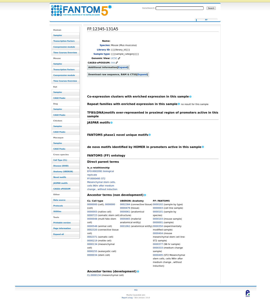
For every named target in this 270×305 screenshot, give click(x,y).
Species (104, 45)
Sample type (101, 54)
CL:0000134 (94, 275)
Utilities (57, 211)
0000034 (92, 255)
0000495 (158, 255)
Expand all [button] (58, 234)
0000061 (125, 211)
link (113, 62)
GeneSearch (148, 8)
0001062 (125, 226)
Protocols (58, 206)
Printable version (62, 223)
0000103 (158, 218)
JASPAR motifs (60, 183)
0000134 (92, 244)
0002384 (125, 204)
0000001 (158, 222)
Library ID (103, 49)
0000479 (125, 208)
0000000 (92, 204)
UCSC (114, 58)
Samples (57, 35)
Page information (62, 228)
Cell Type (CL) (60, 160)
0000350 (158, 226)
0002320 (92, 229)
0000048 (92, 218)
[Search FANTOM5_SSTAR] (180, 8)
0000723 (92, 215)
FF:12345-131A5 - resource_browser (79, 8)
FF (206, 20)
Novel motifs (59, 177)
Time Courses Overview (65, 53)
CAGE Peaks (59, 98)
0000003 (92, 211)
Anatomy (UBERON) (63, 172)
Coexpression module (64, 47)
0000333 (158, 247)
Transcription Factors (64, 41)
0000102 (158, 204)
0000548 (92, 226)
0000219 (92, 240)
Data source (59, 200)
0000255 (92, 251)
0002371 (92, 236)
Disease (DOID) (61, 166)
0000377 (158, 244)
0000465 (125, 218)
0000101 (158, 211)
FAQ (135, 290)
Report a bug (127, 298)
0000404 (158, 233)
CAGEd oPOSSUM (61, 189)
